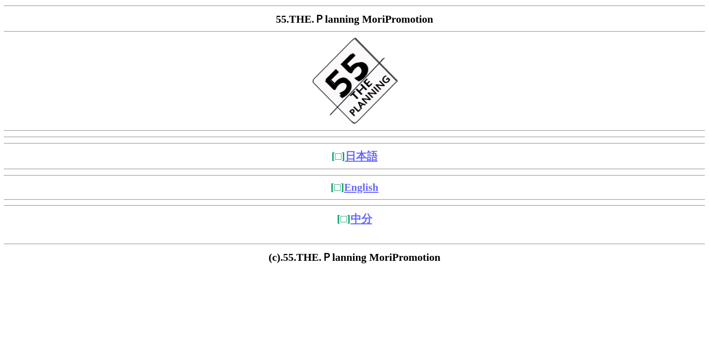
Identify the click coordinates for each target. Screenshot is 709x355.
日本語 (361, 156)
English (361, 187)
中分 (361, 219)
